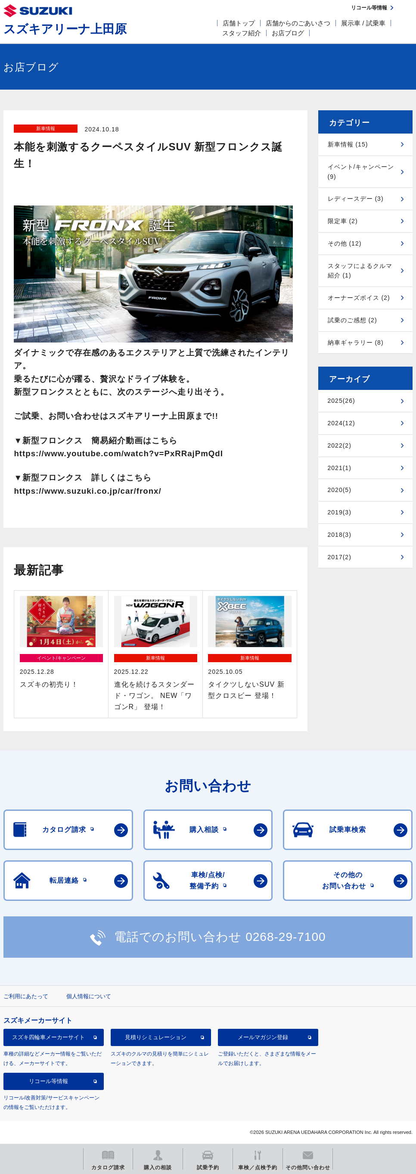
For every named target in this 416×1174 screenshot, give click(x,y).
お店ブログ (288, 33)
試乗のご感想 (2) (352, 320)
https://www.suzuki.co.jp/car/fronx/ (87, 490)
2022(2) (339, 445)
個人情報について (88, 996)
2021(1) (339, 467)
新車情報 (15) (348, 144)
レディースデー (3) (356, 198)
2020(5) (339, 489)
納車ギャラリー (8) (356, 342)
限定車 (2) (343, 221)
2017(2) (339, 557)
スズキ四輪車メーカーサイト (48, 1037)
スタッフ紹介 (241, 33)
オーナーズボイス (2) (359, 297)
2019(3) (339, 512)
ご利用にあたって (25, 996)
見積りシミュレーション (155, 1037)
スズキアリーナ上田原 (65, 29)
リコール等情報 (48, 1081)
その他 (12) (345, 243)
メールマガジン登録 (263, 1037)
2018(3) (339, 534)
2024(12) (341, 423)
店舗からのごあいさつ (298, 23)
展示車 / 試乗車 (363, 23)
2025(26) (341, 400)
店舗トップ (239, 23)
